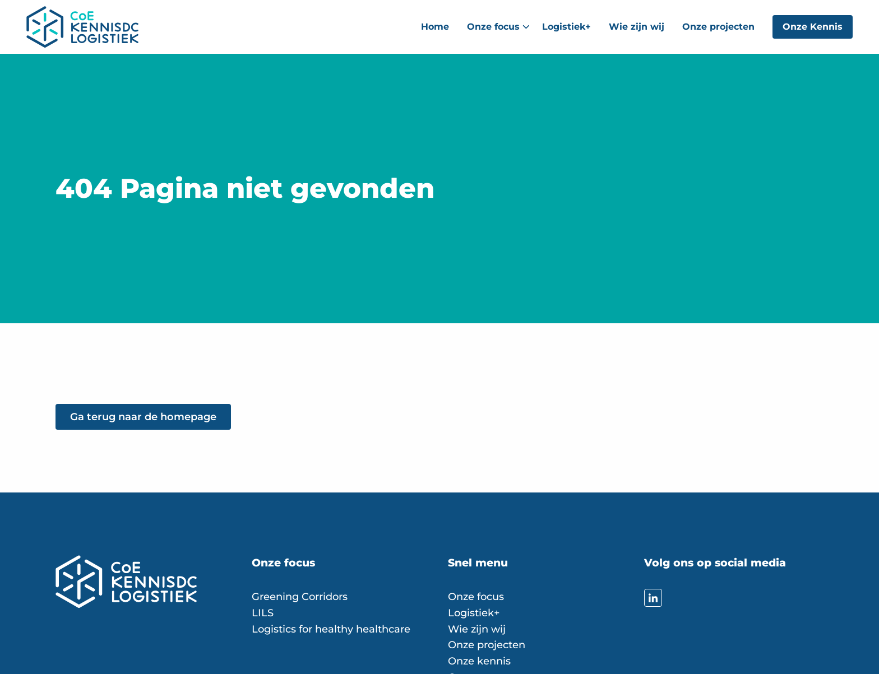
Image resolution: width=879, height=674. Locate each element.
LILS (263, 613)
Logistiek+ (566, 26)
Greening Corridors (300, 597)
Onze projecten (718, 26)
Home (435, 26)
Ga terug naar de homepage (143, 417)
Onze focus (498, 26)
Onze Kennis (813, 26)
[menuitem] (435, 26)
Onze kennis (479, 661)
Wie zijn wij (636, 26)
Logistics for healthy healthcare (331, 629)
